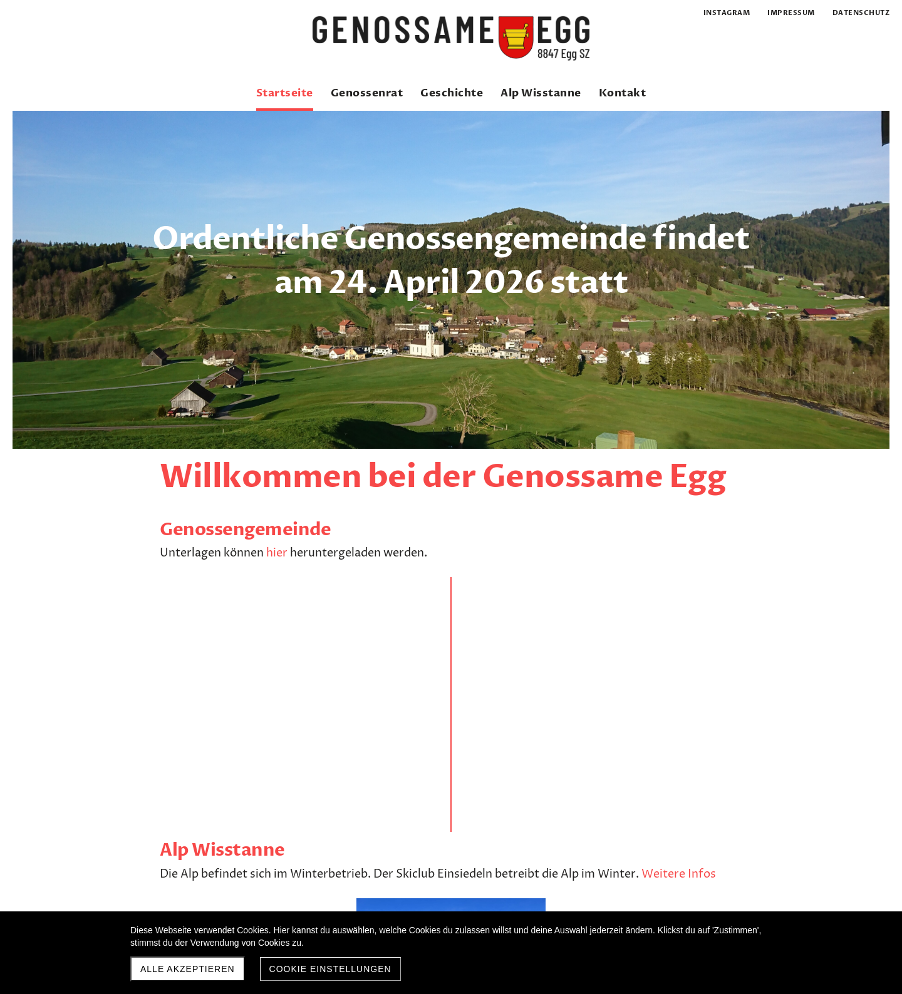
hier (277, 553)
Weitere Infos (445, 602)
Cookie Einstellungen (330, 969)
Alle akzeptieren (187, 969)
